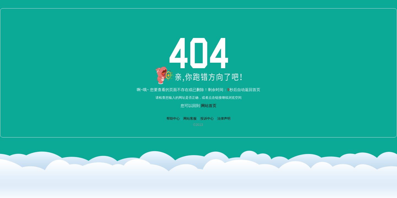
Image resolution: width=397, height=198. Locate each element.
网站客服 (190, 118)
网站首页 (208, 105)
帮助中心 (173, 118)
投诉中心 (207, 118)
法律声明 (223, 118)
